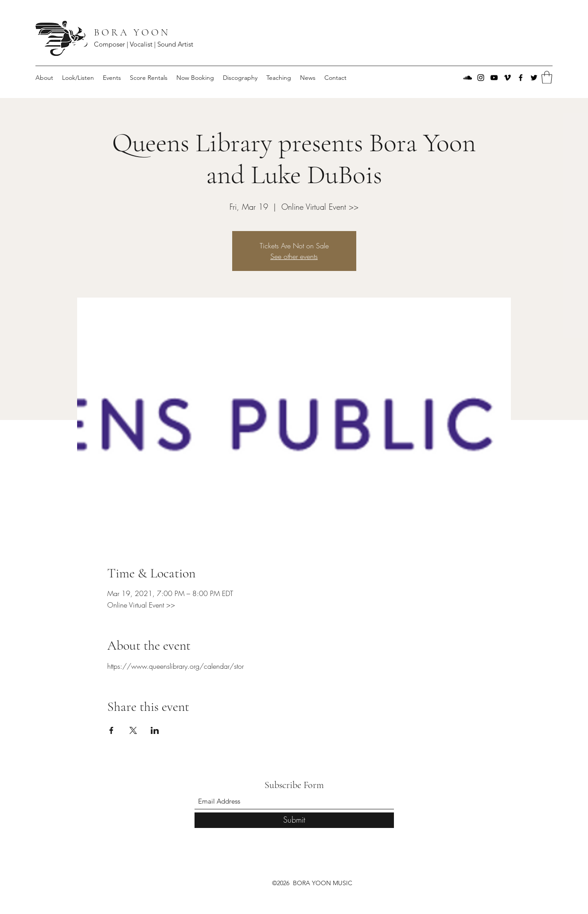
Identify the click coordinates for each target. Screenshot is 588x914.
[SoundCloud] (467, 77)
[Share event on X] (133, 730)
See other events (294, 256)
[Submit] (294, 820)
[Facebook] (520, 77)
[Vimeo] (507, 77)
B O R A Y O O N (132, 32)
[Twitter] (534, 77)
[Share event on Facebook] (111, 730)
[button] (546, 77)
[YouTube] (494, 77)
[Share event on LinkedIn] (155, 730)
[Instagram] (480, 77)
